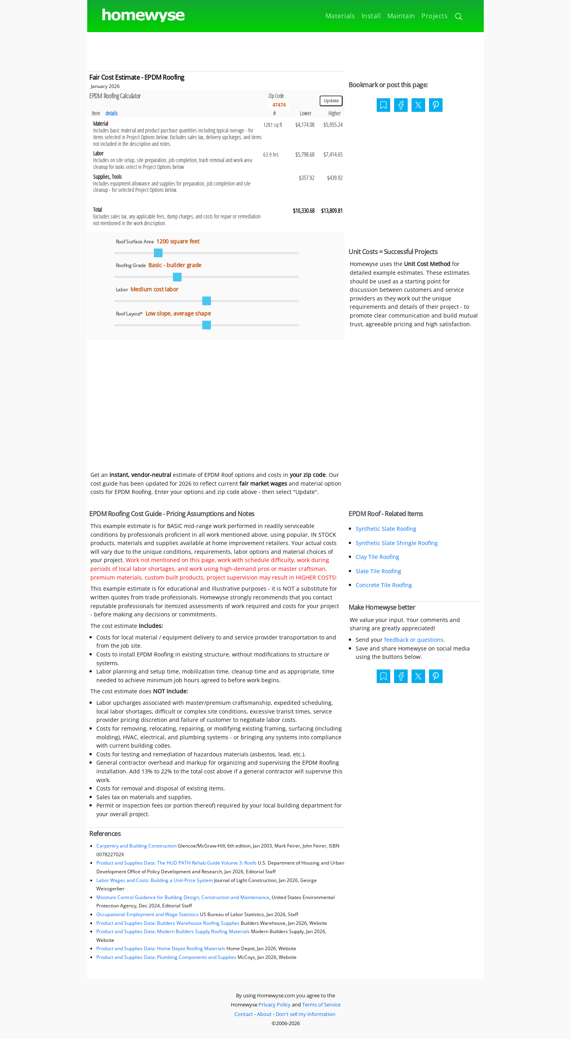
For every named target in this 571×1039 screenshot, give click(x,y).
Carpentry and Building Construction (136, 845)
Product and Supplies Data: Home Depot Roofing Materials (160, 948)
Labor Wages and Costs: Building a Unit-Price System (154, 880)
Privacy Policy (275, 1004)
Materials (340, 15)
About (264, 1014)
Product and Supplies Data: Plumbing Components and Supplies (167, 957)
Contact (243, 1014)
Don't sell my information (305, 1014)
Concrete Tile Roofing (384, 585)
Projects (435, 15)
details (111, 113)
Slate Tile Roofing (378, 571)
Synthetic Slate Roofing (386, 528)
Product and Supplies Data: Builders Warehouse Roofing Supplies (168, 923)
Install (371, 15)
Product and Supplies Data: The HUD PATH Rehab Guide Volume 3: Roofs (176, 862)
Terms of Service (321, 1004)
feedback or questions (413, 639)
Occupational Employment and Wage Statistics (147, 914)
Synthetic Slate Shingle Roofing (397, 543)
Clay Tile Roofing (377, 557)
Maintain (401, 15)
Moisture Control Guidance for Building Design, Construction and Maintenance (182, 897)
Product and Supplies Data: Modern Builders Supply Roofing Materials (173, 931)
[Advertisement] (285, 50)
